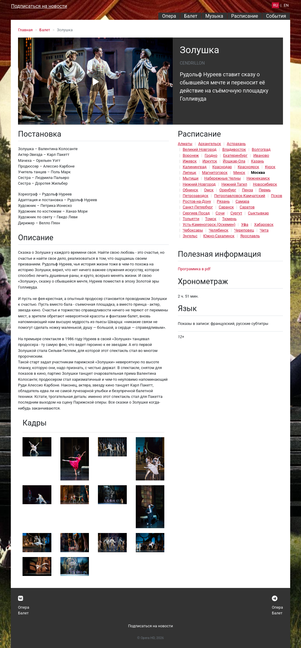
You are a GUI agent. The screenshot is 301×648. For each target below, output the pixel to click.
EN (286, 5)
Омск (209, 190)
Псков (276, 195)
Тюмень (229, 219)
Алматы (185, 143)
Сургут (236, 213)
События (276, 16)
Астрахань (236, 143)
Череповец (244, 230)
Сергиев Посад (196, 213)
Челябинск (218, 230)
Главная (25, 30)
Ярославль (250, 236)
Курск (270, 167)
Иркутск (209, 161)
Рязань (223, 201)
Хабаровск (263, 224)
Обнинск (190, 190)
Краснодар (222, 167)
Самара (242, 201)
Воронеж (191, 155)
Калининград (194, 167)
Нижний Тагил (234, 184)
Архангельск (209, 143)
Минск (239, 172)
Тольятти (191, 219)
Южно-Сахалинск (219, 236)
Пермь (265, 190)
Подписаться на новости (39, 6)
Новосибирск (265, 184)
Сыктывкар (258, 213)
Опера (169, 16)
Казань (257, 161)
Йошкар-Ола (234, 161)
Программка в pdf (194, 269)
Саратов (247, 207)
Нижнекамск (258, 178)
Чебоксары (193, 230)
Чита (264, 230)
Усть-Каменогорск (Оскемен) (209, 224)
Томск (210, 219)
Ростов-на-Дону (197, 201)
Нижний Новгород (199, 184)
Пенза (247, 190)
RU (275, 5)
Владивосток (234, 149)
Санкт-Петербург (198, 207)
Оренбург (227, 190)
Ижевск (190, 161)
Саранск (226, 207)
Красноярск (248, 167)
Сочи (220, 213)
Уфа (244, 224)
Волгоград (261, 149)
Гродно (211, 155)
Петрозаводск (195, 195)
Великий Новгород (199, 149)
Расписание (244, 16)
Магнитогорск (215, 172)
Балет (190, 16)
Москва (258, 172)
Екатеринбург (235, 155)
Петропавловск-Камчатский (239, 195)
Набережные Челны (222, 178)
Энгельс (190, 236)
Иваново (261, 155)
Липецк (189, 172)
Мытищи (191, 178)
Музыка (214, 16)
